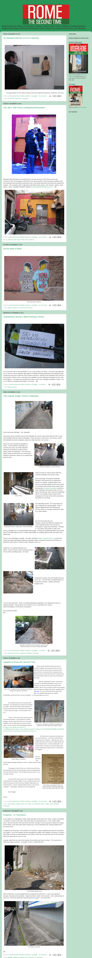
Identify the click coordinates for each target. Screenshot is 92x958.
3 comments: (42, 384)
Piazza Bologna (54, 804)
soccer (26, 239)
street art (31, 239)
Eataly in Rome (20, 804)
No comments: (43, 96)
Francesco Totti (12, 239)
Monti (22, 239)
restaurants (6, 806)
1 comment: (42, 650)
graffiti (9, 307)
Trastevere (25, 98)
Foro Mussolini (36, 804)
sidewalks (29, 653)
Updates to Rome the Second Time (19, 662)
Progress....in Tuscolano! (14, 815)
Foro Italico (28, 804)
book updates (11, 804)
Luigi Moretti (18, 98)
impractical (50, 488)
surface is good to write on (46, 538)
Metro (42, 804)
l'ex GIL (12, 98)
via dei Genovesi (23, 307)
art (8, 98)
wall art (30, 307)
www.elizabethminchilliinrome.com (42, 187)
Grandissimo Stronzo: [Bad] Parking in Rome (23, 317)
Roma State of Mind (12, 249)
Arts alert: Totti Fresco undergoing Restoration (24, 107)
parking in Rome (12, 387)
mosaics (47, 804)
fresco (18, 239)
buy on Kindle (82, 107)
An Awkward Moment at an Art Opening (21, 38)
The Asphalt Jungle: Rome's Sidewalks (20, 396)
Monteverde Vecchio (13, 653)
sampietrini (23, 653)
